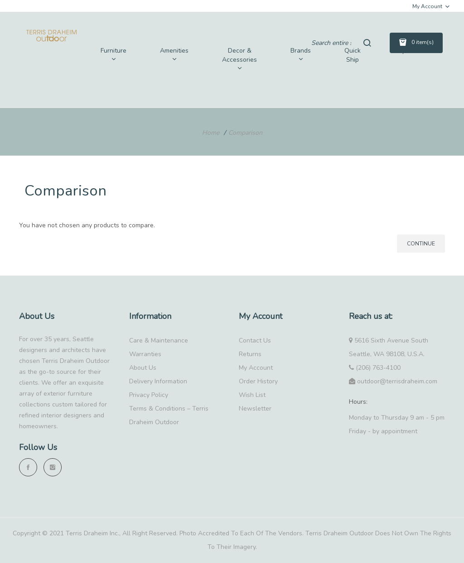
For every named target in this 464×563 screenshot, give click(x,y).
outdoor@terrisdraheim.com (393, 381)
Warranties (145, 354)
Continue (421, 243)
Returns (250, 354)
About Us (142, 367)
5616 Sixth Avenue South (388, 340)
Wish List (252, 395)
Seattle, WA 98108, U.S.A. (387, 354)
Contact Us (255, 340)
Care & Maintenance (158, 340)
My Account (256, 367)
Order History (258, 381)
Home (210, 132)
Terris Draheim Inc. (92, 533)
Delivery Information (158, 381)
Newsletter (255, 408)
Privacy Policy (148, 395)
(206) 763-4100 (375, 367)
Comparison (245, 132)
